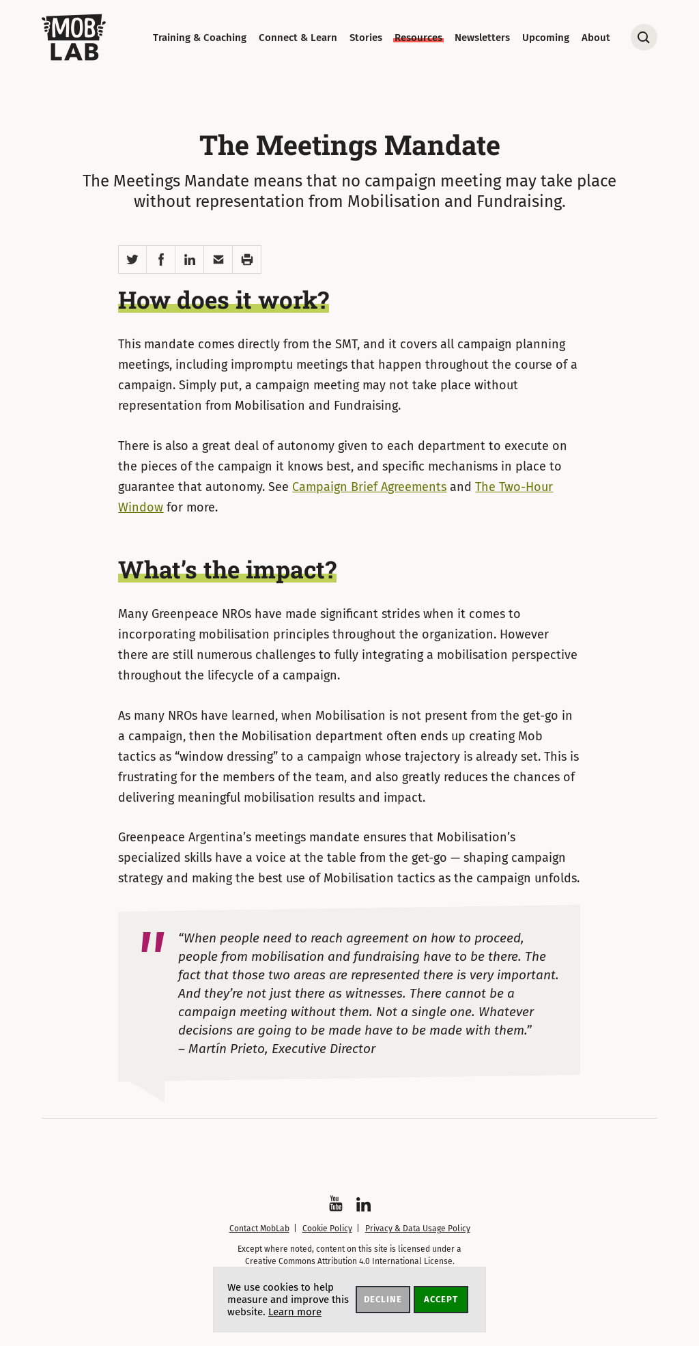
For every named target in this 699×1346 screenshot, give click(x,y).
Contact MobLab (259, 1228)
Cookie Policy (327, 1228)
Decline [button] (383, 1299)
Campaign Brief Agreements (369, 486)
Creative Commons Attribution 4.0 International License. (350, 1261)
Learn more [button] (295, 1312)
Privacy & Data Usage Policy (417, 1228)
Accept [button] (441, 1299)
